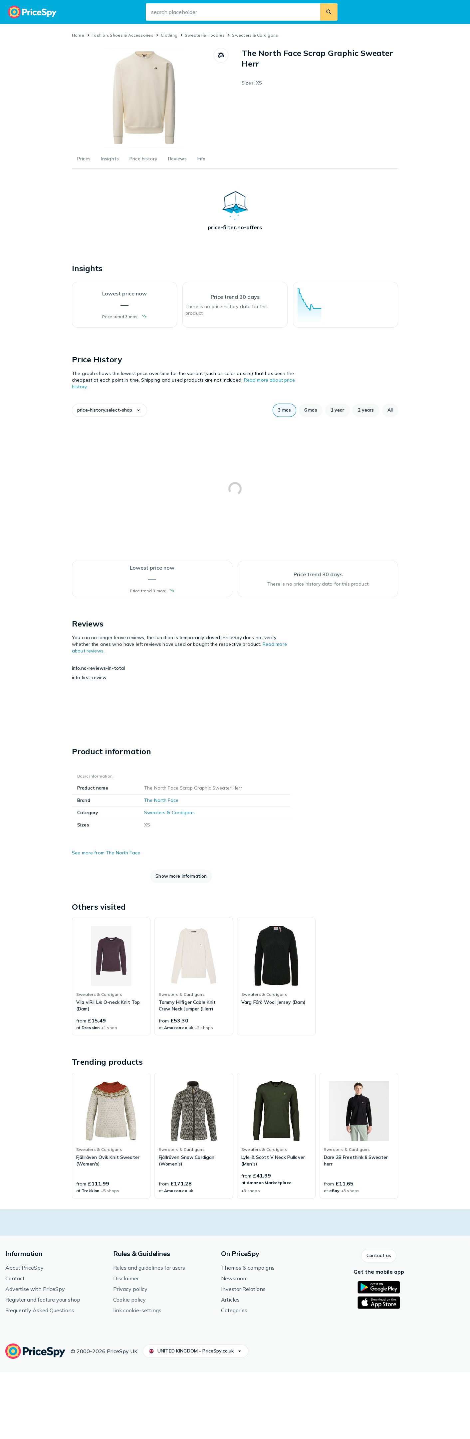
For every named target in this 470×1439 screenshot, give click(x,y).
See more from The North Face (106, 919)
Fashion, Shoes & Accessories (122, 35)
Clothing (169, 35)
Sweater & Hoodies (205, 35)
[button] (95, 410)
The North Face (161, 867)
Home (78, 35)
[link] (111, 1043)
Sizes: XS (252, 83)
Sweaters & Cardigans (255, 35)
